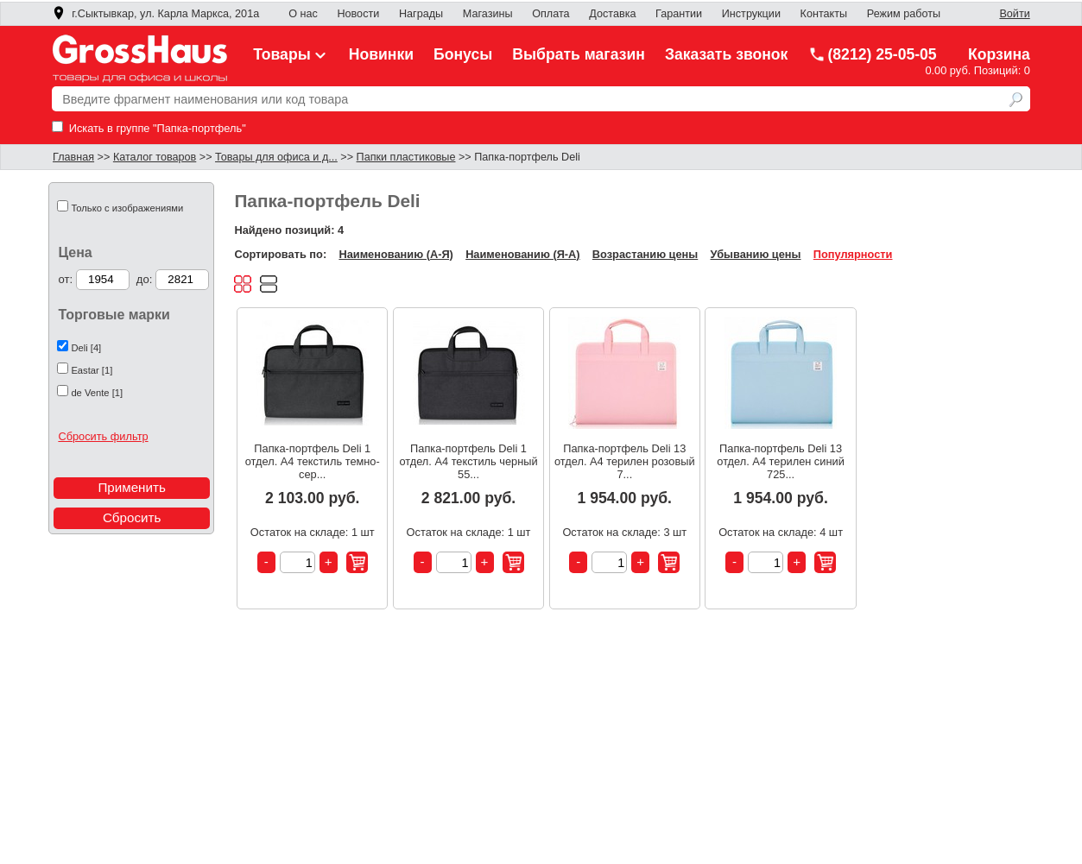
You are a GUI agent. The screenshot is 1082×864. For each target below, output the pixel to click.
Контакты (824, 14)
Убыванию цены (756, 254)
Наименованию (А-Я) (395, 254)
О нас (303, 14)
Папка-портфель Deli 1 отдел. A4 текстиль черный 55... (468, 461)
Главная (73, 157)
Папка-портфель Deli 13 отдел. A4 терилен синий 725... (780, 461)
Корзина (999, 54)
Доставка (612, 14)
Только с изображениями (127, 208)
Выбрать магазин (578, 54)
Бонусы (462, 54)
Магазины (488, 14)
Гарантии (678, 14)
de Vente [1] (97, 393)
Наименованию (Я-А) (522, 254)
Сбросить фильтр (103, 436)
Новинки (381, 54)
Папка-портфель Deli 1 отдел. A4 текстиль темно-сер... (312, 461)
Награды (421, 14)
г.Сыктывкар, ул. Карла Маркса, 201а (155, 14)
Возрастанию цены (645, 254)
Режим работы (903, 14)
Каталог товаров (154, 157)
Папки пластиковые (406, 157)
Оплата (550, 14)
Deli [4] (86, 348)
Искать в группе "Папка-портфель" (149, 128)
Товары (291, 54)
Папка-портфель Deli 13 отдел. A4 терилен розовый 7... (624, 461)
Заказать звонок (726, 54)
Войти (1014, 14)
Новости (358, 14)
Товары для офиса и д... (276, 157)
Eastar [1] (91, 370)
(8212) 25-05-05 (872, 54)
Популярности (853, 254)
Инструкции (751, 14)
